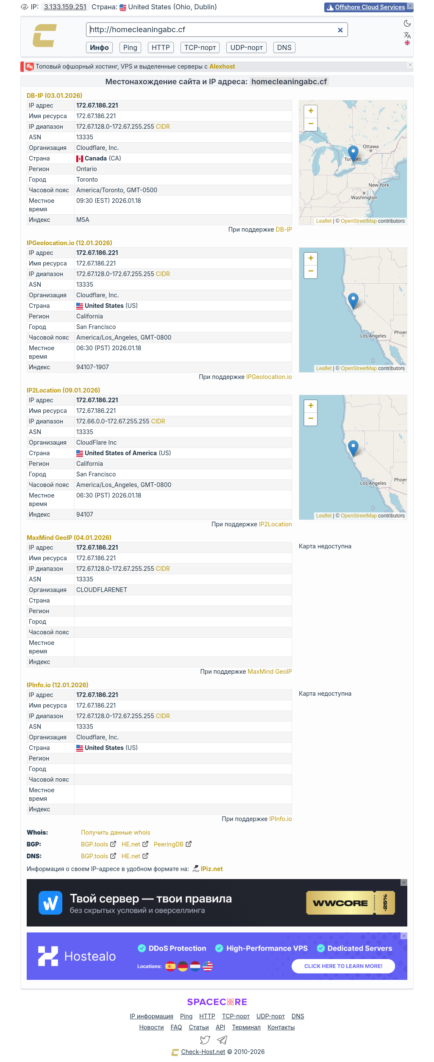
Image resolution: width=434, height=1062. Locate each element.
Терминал (246, 1027)
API (220, 1027)
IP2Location (275, 524)
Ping (186, 1016)
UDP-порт (270, 1016)
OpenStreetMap (359, 221)
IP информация (151, 1016)
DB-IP (284, 229)
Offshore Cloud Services (370, 7)
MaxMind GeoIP (270, 671)
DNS (298, 1016)
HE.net (135, 844)
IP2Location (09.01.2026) (63, 390)
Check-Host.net (198, 1052)
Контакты (281, 1027)
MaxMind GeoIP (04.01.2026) (69, 537)
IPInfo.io (280, 818)
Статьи (199, 1027)
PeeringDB (173, 844)
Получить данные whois (115, 832)
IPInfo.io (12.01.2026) (58, 685)
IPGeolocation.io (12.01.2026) (69, 242)
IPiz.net (207, 868)
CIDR (163, 126)
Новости (151, 1027)
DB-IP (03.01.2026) (55, 95)
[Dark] (407, 23)
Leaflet (323, 221)
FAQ (176, 1027)
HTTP (207, 1016)
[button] (353, 154)
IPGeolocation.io (269, 376)
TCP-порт (236, 1016)
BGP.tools (99, 844)
